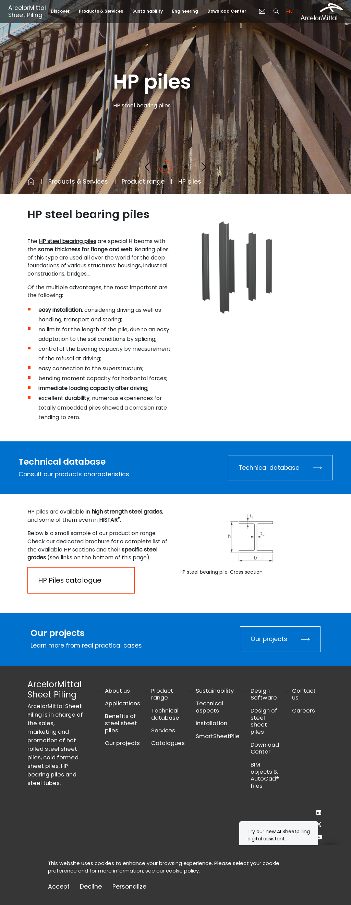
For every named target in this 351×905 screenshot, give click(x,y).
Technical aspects (209, 707)
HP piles (37, 512)
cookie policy (182, 870)
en (289, 11)
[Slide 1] (165, 167)
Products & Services (101, 11)
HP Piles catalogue (69, 580)
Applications (122, 703)
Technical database (269, 468)
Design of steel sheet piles (264, 721)
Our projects (269, 639)
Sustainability (147, 11)
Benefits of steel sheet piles (121, 723)
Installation (211, 723)
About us (117, 691)
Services (163, 730)
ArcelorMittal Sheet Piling (27, 11)
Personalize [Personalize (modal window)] (129, 886)
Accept (59, 886)
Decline (91, 886)
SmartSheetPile (218, 736)
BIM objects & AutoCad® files (265, 775)
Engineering (185, 11)
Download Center (226, 11)
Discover (60, 11)
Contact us (304, 694)
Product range (143, 181)
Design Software (264, 694)
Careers (303, 711)
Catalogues (168, 743)
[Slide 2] (186, 167)
